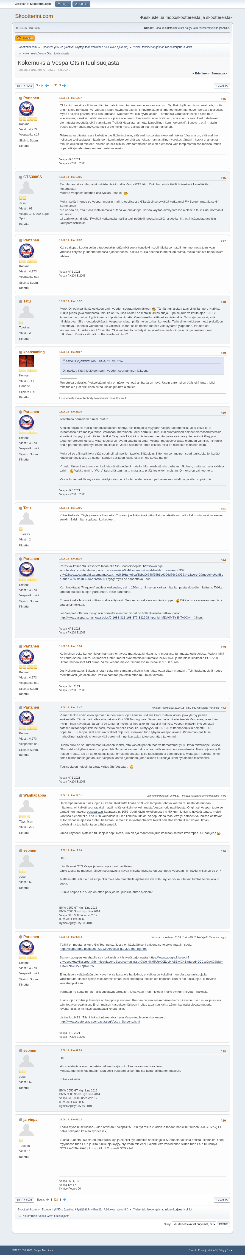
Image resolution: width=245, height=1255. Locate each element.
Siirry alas (24, 85)
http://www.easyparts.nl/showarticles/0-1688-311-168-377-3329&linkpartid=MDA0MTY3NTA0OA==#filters (131, 617)
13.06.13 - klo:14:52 (70, 240)
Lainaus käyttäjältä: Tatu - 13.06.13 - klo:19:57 (94, 361)
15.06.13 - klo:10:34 (70, 646)
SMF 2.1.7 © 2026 (22, 1250)
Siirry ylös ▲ (226, 1250)
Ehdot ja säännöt (207, 1250)
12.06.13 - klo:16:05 (70, 176)
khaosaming (34, 352)
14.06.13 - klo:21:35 (70, 558)
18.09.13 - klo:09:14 (70, 937)
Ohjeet (192, 1250)
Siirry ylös (25, 1199)
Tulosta (222, 85)
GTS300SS (32, 177)
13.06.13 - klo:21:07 (70, 351)
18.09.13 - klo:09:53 (70, 1050)
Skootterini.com (34, 16)
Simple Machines (43, 1250)
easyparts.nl (95, 811)
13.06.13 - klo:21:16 (70, 411)
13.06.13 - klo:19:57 (70, 301)
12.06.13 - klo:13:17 (70, 97)
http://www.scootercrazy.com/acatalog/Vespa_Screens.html (100, 1021)
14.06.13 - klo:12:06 (70, 507)
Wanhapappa (34, 795)
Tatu (27, 301)
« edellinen (200, 73)
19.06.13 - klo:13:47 (70, 707)
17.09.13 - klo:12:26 (70, 850)
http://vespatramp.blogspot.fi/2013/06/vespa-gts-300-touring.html (103, 948)
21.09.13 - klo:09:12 (70, 1119)
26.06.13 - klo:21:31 (70, 795)
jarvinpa (30, 1120)
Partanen (31, 98)
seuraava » (219, 73)
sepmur (30, 850)
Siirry (167, 1224)
